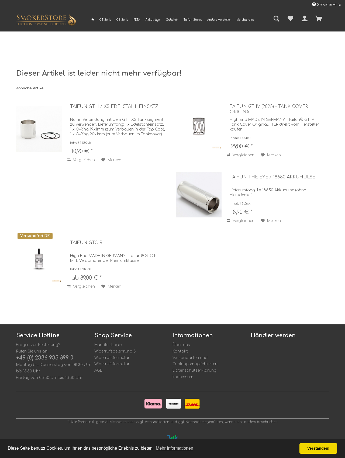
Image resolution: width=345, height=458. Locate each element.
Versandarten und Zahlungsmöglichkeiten (195, 361)
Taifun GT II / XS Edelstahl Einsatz (114, 106)
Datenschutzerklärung (194, 370)
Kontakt (180, 351)
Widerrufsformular (112, 364)
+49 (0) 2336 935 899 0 (44, 358)
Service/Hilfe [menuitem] (326, 4)
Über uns (181, 345)
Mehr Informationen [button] (174, 448)
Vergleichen (81, 160)
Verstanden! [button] (318, 448)
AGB (98, 370)
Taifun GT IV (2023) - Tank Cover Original (269, 109)
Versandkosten (157, 422)
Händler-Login (108, 345)
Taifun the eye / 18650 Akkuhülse (272, 177)
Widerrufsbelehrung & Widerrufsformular (115, 354)
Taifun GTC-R (86, 242)
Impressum (182, 377)
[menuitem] (92, 20)
